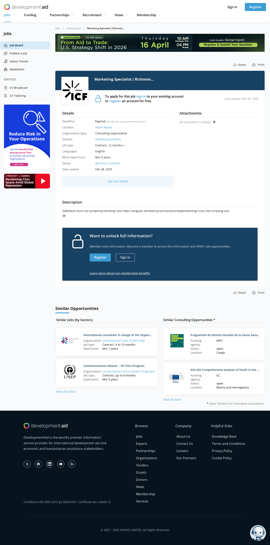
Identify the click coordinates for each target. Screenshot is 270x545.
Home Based (73, 28)
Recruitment (92, 15)
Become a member (107, 163)
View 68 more (172, 399)
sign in (141, 96)
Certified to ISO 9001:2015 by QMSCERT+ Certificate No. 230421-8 (67, 502)
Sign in (232, 7)
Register (255, 7)
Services (142, 501)
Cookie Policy (222, 458)
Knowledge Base (224, 436)
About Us (183, 436)
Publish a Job (15, 53)
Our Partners (186, 458)
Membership (146, 15)
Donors (141, 479)
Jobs (7, 15)
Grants (141, 472)
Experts (141, 443)
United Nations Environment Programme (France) (135, 371)
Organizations (146, 458)
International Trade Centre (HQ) (123, 340)
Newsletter (14, 69)
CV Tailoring (15, 96)
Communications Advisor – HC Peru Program (113, 366)
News (119, 15)
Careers (182, 451)
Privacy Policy (222, 451)
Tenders (142, 465)
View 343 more (66, 391)
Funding (30, 15)
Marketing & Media (108, 139)
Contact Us (184, 443)
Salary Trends (16, 61)
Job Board (13, 45)
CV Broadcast (16, 88)
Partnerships (59, 15)
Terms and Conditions (228, 443)
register (115, 101)
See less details (118, 181)
